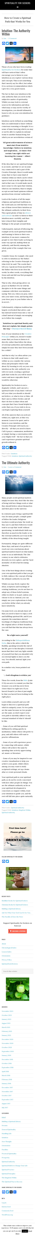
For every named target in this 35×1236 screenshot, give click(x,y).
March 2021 (6, 1027)
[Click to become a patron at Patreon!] (17, 934)
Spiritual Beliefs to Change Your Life (14, 1166)
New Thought (6, 1141)
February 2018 (7, 1079)
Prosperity (5, 1158)
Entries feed (6, 1207)
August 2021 (6, 1023)
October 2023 (7, 1015)
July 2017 (5, 1107)
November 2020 (7, 1043)
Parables (5, 1149)
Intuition (14, 454)
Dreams (4, 1125)
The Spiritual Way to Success (12, 1182)
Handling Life (6, 1133)
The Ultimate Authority (16, 462)
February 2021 (7, 1031)
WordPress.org (7, 1215)
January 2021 (6, 1035)
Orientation (6, 956)
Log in (4, 1203)
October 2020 (7, 1047)
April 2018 (5, 1071)
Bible (26, 680)
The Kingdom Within (9, 1178)
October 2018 (6, 1063)
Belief (4, 1117)
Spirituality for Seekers (17, 3)
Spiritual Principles (8, 1174)
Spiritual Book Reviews (10, 964)
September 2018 (7, 1067)
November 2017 (7, 1091)
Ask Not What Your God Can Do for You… (16, 913)
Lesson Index (6, 952)
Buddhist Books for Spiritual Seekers (15, 901)
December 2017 (7, 1087)
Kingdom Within (24, 810)
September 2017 (7, 1099)
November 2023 (7, 1011)
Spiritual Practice (8, 1170)
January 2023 (6, 1019)
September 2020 (8, 1051)
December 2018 (7, 1059)
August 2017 (6, 1103)
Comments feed (7, 1211)
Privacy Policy (7, 960)
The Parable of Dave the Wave (12, 917)
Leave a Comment (14, 467)
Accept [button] (25, 1231)
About (4, 944)
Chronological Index (9, 948)
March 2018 (6, 1075)
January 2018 (6, 1083)
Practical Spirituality (9, 1154)
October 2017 (6, 1095)
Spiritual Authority (25, 456)
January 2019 (6, 1055)
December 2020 (7, 1039)
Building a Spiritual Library (11, 909)
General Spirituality (9, 1129)
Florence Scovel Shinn (22, 329)
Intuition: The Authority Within (16, 32)
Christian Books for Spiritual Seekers (15, 905)
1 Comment (12, 38)
